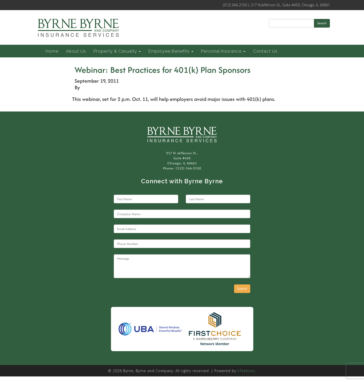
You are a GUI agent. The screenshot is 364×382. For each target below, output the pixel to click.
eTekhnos (246, 370)
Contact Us (265, 51)
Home (52, 51)
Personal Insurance (223, 51)
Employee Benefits (170, 51)
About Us (76, 51)
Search (322, 23)
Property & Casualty (117, 51)
